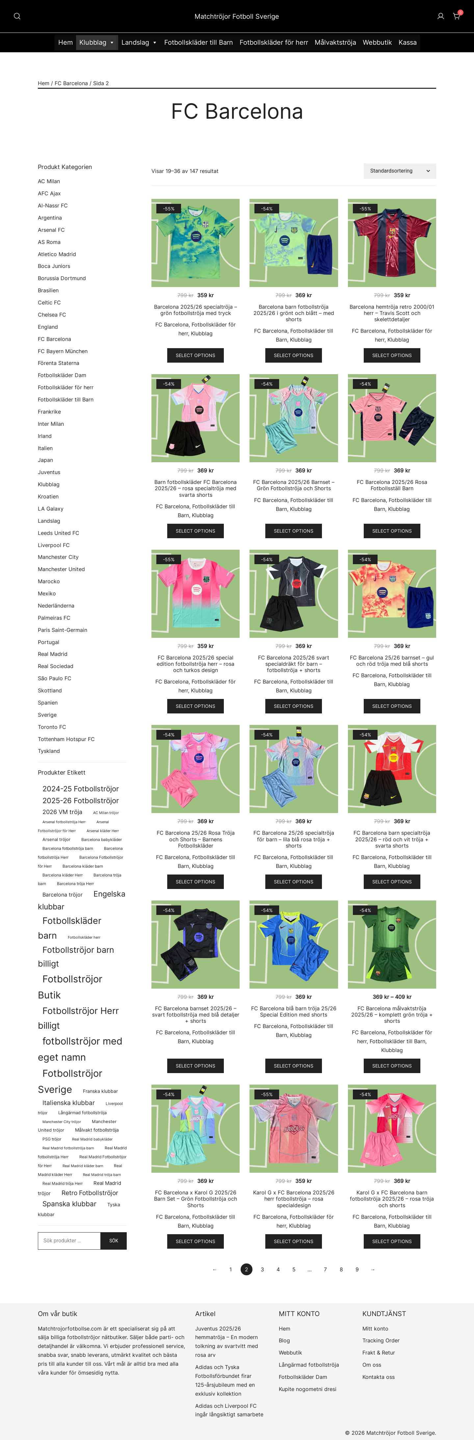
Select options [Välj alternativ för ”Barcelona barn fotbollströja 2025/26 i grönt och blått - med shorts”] (293, 355)
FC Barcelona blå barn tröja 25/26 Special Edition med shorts (293, 1011)
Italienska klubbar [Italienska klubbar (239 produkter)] (68, 1102)
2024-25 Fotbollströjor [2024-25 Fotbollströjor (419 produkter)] (80, 788)
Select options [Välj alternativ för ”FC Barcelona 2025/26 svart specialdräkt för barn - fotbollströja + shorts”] (293, 706)
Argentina (50, 217)
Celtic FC (49, 302)
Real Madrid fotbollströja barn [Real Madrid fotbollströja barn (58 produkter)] (68, 1148)
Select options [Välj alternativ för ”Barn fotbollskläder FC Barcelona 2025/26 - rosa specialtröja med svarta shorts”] (195, 531)
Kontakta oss (378, 1377)
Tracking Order (381, 1340)
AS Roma (49, 242)
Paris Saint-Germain (62, 630)
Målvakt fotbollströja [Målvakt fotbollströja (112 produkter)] (97, 1130)
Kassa (408, 42)
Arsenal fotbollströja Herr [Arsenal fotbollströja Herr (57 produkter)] (64, 822)
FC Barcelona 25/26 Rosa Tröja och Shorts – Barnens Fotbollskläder (196, 839)
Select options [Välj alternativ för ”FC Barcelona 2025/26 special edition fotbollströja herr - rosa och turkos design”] (195, 706)
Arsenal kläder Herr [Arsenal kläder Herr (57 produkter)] (103, 831)
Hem (65, 42)
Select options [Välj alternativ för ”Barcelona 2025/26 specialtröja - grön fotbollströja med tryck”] (195, 355)
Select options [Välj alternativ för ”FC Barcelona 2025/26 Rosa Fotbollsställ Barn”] (392, 531)
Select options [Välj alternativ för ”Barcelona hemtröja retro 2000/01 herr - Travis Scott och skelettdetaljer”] (392, 355)
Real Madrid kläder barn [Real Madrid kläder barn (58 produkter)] (83, 1166)
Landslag (139, 42)
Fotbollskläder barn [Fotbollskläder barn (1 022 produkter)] (69, 928)
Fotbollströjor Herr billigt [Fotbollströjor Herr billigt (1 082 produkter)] (78, 1018)
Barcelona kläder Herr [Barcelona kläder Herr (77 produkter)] (62, 875)
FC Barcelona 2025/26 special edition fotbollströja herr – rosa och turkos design (195, 663)
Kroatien (48, 496)
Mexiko (47, 593)
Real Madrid (52, 654)
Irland (45, 436)
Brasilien (48, 290)
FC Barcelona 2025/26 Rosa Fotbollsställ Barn (392, 485)
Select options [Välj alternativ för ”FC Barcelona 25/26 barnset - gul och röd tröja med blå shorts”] (392, 706)
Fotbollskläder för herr (274, 42)
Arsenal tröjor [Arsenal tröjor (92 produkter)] (56, 839)
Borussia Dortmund (62, 278)
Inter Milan (51, 423)
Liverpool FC (54, 545)
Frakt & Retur (378, 1352)
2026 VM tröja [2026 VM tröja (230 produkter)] (62, 811)
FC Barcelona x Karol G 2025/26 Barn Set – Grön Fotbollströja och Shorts (195, 1198)
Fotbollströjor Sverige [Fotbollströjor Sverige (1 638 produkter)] (70, 1081)
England (48, 327)
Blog (284, 1340)
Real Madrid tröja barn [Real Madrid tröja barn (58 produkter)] (102, 1175)
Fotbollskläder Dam (62, 375)
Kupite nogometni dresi (307, 1389)
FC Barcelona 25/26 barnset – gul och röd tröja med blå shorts (392, 660)
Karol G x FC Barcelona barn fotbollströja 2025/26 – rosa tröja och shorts (392, 1198)
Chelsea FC (52, 314)
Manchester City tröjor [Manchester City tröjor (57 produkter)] (61, 1122)
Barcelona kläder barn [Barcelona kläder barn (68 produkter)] (83, 866)
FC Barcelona (71, 83)
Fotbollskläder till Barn (198, 42)
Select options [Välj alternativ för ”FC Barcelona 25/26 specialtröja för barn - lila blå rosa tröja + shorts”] (293, 881)
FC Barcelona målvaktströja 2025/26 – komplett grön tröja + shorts (392, 1014)
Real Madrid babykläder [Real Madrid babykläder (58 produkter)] (92, 1139)
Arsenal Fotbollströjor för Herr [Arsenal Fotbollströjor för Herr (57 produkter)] (73, 826)
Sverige (47, 714)
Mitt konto (375, 1328)
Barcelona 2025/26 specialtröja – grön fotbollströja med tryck (195, 309)
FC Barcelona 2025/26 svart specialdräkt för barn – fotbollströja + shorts (293, 663)
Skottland (50, 690)
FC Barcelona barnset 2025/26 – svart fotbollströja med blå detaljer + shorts (195, 1014)
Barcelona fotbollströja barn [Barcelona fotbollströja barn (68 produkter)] (67, 848)
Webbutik (377, 42)
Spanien (48, 702)
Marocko (49, 581)
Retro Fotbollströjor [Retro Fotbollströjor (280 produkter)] (90, 1193)
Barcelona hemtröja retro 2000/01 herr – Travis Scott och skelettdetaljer (392, 313)
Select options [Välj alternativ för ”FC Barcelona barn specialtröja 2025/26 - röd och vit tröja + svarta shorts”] (392, 881)
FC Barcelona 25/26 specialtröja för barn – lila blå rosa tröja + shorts (293, 839)
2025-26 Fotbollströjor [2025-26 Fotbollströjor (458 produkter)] (80, 800)
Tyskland (49, 751)
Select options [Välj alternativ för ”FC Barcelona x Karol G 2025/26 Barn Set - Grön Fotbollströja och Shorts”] (195, 1241)
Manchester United (61, 569)
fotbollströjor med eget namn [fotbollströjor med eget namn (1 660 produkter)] (80, 1049)
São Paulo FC (54, 678)
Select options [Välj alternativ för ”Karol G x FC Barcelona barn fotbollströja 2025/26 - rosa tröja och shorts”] (392, 1241)
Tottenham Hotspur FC (66, 739)
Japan (45, 460)
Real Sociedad (55, 666)
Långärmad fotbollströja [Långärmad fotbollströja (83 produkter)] (82, 1112)
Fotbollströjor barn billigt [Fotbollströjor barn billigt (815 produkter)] (76, 957)
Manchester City (58, 557)
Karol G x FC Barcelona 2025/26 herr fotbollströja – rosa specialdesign (293, 1198)
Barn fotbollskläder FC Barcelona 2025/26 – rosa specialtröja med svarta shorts (195, 488)
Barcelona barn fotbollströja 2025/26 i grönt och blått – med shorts (293, 313)
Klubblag (97, 42)
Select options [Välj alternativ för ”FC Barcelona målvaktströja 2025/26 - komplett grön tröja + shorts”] (392, 1065)
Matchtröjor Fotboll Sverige (237, 16)
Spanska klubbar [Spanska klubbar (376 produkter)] (69, 1204)
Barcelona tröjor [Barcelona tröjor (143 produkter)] (62, 895)
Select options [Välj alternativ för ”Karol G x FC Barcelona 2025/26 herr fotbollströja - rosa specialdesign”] (293, 1241)
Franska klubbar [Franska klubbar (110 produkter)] (100, 1091)
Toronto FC (52, 727)
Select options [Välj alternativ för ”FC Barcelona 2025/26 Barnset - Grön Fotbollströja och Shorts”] (293, 531)
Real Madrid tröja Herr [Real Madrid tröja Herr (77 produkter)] (62, 1183)
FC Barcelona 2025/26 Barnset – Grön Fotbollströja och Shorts (293, 485)
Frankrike (49, 411)
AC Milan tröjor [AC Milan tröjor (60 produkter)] (106, 812)
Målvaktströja (335, 42)
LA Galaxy (51, 508)
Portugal (48, 642)
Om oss (371, 1364)
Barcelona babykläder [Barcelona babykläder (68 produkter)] (101, 839)
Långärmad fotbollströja (309, 1364)
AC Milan (49, 181)
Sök (113, 1240)
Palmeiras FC (54, 617)
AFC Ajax (49, 193)
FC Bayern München (63, 351)
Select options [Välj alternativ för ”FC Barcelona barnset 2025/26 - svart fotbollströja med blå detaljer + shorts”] (195, 1065)
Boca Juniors (54, 266)
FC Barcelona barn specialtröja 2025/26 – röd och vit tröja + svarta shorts (392, 839)
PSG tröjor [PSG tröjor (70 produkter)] (51, 1139)
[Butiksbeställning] (400, 171)
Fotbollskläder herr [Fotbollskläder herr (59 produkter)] (84, 937)
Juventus (49, 472)
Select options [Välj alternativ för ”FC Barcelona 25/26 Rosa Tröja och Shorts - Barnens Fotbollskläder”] (195, 881)
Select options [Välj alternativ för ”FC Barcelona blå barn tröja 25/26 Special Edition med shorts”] (293, 1065)
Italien (45, 448)
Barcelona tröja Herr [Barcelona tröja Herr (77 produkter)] (75, 883)
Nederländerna (56, 605)
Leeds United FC (58, 533)
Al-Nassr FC (53, 205)
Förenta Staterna (58, 363)
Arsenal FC (51, 230)
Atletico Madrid (57, 254)
